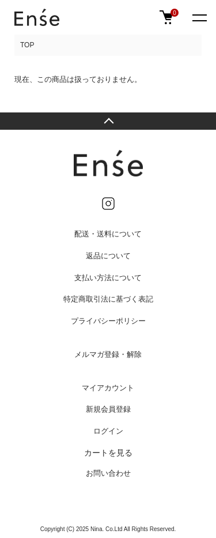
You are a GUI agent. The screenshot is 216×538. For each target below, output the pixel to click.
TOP (27, 45)
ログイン (108, 431)
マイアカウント (108, 387)
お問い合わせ (108, 473)
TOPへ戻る (108, 121)
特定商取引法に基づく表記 (108, 299)
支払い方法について (108, 277)
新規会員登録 (108, 409)
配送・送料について (108, 234)
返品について (108, 255)
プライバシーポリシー (108, 321)
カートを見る (108, 452)
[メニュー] (198, 17)
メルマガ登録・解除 (108, 354)
